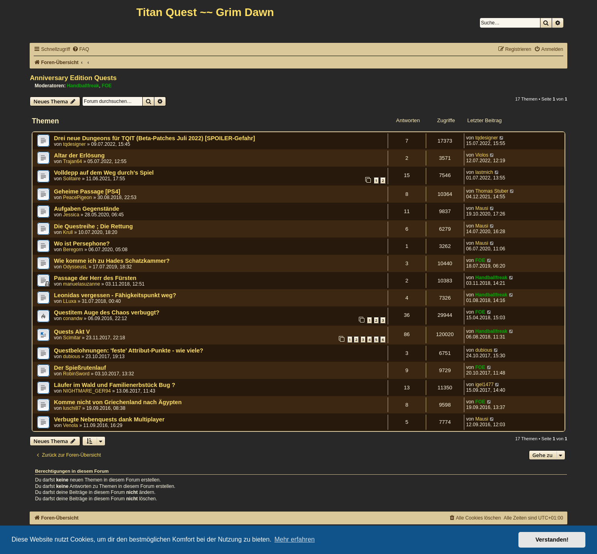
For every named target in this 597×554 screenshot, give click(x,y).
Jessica (71, 215)
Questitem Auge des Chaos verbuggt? (106, 312)
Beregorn (73, 249)
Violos (481, 155)
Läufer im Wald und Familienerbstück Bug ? (114, 385)
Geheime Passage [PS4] (87, 191)
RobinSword (76, 374)
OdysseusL (75, 267)
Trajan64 (72, 161)
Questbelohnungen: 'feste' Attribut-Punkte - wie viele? (128, 350)
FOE (107, 86)
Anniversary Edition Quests (73, 77)
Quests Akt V (72, 331)
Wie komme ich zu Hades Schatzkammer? (112, 261)
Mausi (481, 208)
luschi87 (72, 408)
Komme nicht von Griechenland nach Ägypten (118, 402)
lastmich (484, 172)
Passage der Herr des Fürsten (95, 278)
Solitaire (72, 178)
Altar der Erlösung (79, 155)
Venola (70, 425)
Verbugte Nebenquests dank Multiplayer (109, 419)
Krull (68, 232)
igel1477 (484, 384)
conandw (72, 318)
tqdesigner (74, 144)
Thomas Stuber (491, 191)
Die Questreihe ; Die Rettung (93, 226)
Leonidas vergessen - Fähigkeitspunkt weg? (115, 295)
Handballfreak (83, 86)
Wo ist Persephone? (81, 243)
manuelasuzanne (81, 284)
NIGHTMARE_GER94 (87, 391)
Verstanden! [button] (552, 539)
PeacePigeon (77, 197)
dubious (71, 356)
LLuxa (69, 301)
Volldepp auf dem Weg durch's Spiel (104, 172)
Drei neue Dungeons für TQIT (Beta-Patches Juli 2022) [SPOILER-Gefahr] (154, 138)
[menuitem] (80, 49)
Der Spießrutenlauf (80, 368)
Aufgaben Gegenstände (86, 208)
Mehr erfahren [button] (294, 539)
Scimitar (72, 337)
